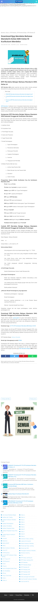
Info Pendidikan (6, 571)
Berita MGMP (6, 544)
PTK (22, 556)
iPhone (4, 574)
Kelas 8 (23, 534)
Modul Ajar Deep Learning (27, 546)
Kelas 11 (23, 515)
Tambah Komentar (23, 45)
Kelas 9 (23, 537)
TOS (34, 595)
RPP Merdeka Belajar (24, 349)
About (4, 595)
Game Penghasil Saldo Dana (10, 569)
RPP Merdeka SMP (25, 575)
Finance (4, 566)
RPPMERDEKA (21, 600)
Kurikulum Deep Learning (27, 539)
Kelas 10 (5, 581)
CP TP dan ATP (6, 559)
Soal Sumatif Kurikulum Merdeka (29, 579)
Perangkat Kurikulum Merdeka (28, 551)
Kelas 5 (23, 527)
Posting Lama (33, 399)
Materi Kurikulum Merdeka (27, 544)
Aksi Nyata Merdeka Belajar (9, 515)
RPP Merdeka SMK (25, 572)
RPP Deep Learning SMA (27, 560)
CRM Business (6, 562)
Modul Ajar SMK (25, 549)
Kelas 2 (23, 520)
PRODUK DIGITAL (25, 553)
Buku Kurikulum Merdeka (9, 548)
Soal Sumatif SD (25, 582)
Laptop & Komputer (26, 541)
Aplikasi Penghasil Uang (8, 529)
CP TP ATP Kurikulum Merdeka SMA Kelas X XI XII (23, 326)
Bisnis (4, 546)
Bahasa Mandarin (16, 337)
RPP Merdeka (4, 106)
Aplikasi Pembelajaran (8, 524)
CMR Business (6, 553)
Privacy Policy (19, 595)
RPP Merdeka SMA (25, 570)
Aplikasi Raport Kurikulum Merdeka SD (18, 494)
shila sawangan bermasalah (27, 577)
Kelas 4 (23, 525)
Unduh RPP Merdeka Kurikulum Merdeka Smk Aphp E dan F (19, 97)
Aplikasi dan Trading (7, 518)
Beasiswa (5, 541)
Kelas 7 (23, 532)
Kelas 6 (23, 530)
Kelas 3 (23, 522)
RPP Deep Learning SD (26, 558)
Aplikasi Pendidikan (7, 526)
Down (4, 564)
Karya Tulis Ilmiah (7, 576)
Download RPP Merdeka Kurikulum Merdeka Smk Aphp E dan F (19, 101)
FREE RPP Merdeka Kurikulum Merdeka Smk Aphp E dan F (19, 94)
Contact (11, 595)
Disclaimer (27, 595)
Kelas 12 (23, 518)
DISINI (20, 341)
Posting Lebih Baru (6, 399)
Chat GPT (5, 551)
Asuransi (5, 539)
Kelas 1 (4, 578)
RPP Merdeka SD (25, 567)
